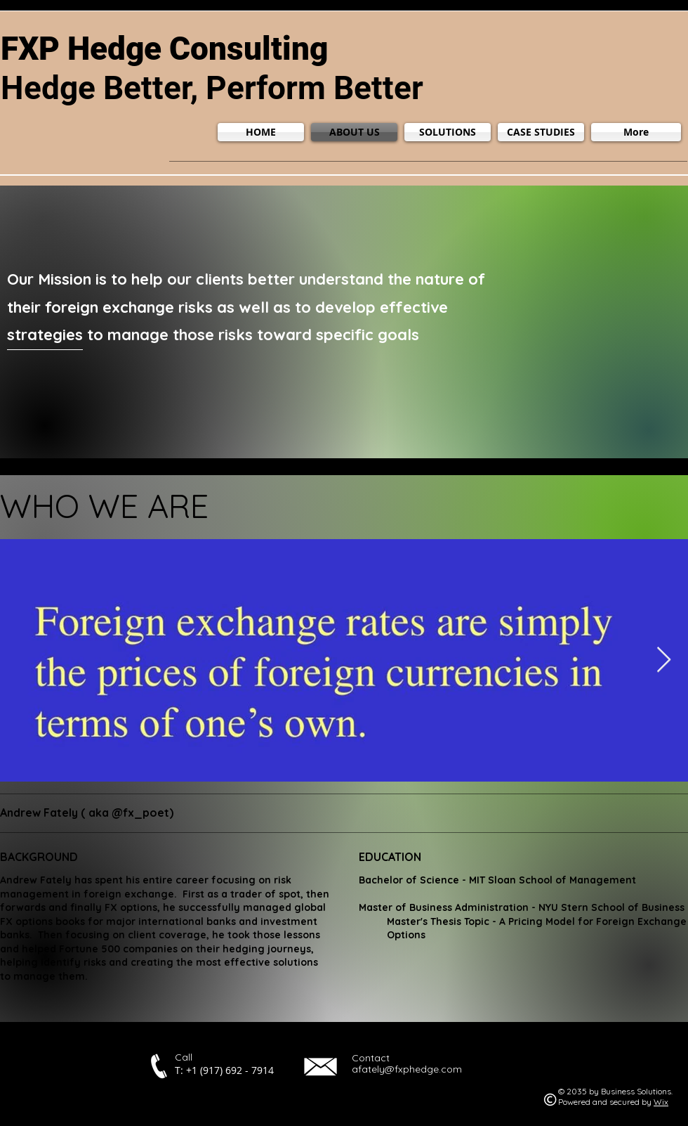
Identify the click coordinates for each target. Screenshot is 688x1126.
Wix (661, 1101)
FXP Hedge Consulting (164, 48)
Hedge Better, (103, 88)
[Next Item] (664, 660)
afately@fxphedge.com (407, 1069)
